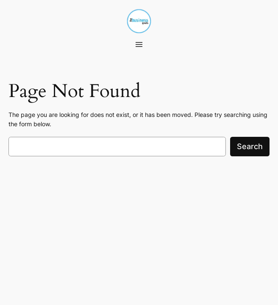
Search (250, 146)
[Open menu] (139, 44)
